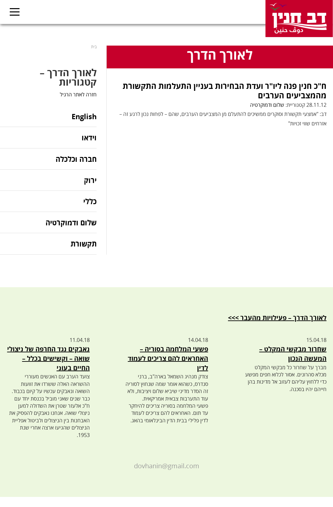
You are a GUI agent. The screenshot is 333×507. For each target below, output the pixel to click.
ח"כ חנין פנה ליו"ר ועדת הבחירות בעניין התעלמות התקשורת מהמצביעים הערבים (224, 90)
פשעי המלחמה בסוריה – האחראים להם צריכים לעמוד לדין (168, 358)
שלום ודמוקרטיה (267, 104)
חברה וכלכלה (76, 159)
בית (94, 46)
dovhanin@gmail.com (166, 465)
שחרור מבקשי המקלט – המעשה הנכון (292, 354)
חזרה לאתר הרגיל (78, 94)
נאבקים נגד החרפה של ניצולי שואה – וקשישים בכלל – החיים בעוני (48, 358)
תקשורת (84, 243)
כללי (90, 201)
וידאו (89, 137)
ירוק (90, 180)
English (84, 116)
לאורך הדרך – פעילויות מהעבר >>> (277, 317)
